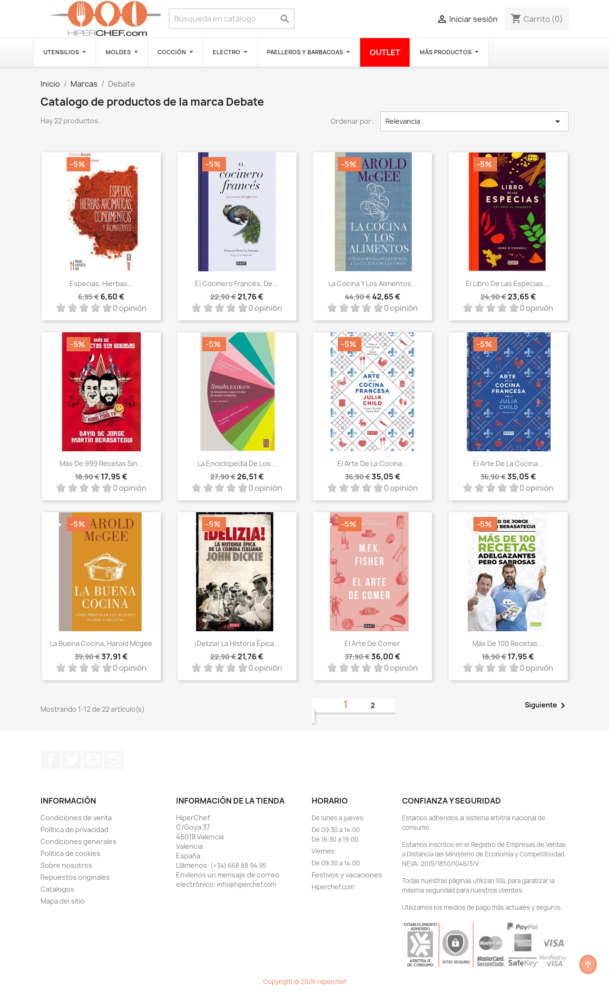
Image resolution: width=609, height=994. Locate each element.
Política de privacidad (74, 829)
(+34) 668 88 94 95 (238, 865)
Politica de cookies (70, 853)
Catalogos (57, 889)
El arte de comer (372, 643)
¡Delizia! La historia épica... (237, 643)
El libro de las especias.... (508, 283)
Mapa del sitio (62, 900)
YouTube (92, 759)
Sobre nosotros (66, 865)
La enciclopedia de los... (236, 463)
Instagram (113, 759)
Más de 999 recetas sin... (101, 463)
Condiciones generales (78, 841)
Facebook (50, 759)
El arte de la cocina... (372, 463)
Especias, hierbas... (101, 283)
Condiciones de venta (76, 817)
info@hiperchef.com (246, 884)
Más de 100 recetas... (507, 643)
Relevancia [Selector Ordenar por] (474, 121)
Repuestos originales (75, 877)
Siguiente (547, 705)
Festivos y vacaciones (347, 874)
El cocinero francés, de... (236, 283)
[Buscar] (232, 19)
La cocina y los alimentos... (372, 283)
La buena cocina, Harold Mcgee (101, 643)
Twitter (71, 759)
